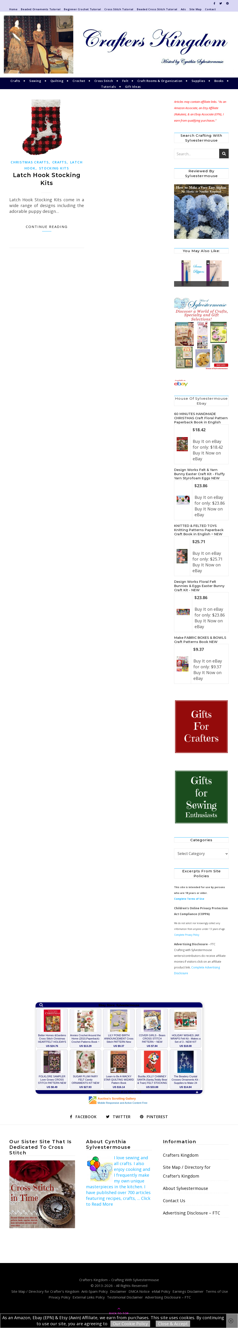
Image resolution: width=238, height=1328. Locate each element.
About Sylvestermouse (185, 1188)
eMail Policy (161, 1291)
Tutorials (108, 86)
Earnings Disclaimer (188, 1291)
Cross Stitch (103, 81)
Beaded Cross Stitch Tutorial (157, 9)
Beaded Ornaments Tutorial (40, 9)
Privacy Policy (59, 1297)
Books (219, 81)
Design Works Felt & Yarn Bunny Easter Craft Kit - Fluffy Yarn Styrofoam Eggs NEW (199, 474)
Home (13, 9)
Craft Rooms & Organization (159, 81)
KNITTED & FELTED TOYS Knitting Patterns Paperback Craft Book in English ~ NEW (199, 530)
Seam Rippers (184, 284)
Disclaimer (118, 1291)
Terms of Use (217, 1291)
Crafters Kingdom (180, 1155)
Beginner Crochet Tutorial (82, 9)
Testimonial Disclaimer (125, 1297)
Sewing (35, 81)
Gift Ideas (133, 86)
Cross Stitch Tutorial (118, 9)
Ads (183, 9)
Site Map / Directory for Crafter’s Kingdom (187, 1171)
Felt (125, 81)
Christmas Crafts (30, 162)
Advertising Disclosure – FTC (191, 1213)
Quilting (57, 81)
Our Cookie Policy (130, 1323)
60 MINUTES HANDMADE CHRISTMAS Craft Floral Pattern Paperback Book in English (201, 418)
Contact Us (174, 1200)
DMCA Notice (139, 1291)
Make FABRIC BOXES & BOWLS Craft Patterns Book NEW (200, 640)
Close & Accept (173, 1323)
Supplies (198, 81)
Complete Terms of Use (189, 898)
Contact (210, 9)
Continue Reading (47, 226)
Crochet (79, 81)
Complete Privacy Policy (186, 934)
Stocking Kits (54, 168)
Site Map (195, 9)
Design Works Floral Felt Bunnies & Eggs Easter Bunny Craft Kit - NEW (199, 586)
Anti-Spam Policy (94, 1291)
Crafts (15, 81)
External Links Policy (89, 1297)
